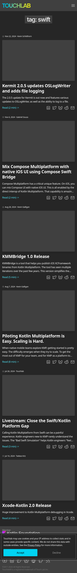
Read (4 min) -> (10, 518)
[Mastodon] (33, 560)
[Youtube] (4, 560)
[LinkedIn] (11, 560)
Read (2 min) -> (10, 107)
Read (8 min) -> (10, 361)
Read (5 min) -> (10, 277)
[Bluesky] (26, 560)
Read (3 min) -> (10, 446)
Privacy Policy (34, 545)
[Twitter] (19, 560)
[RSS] (47, 560)
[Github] (40, 560)
